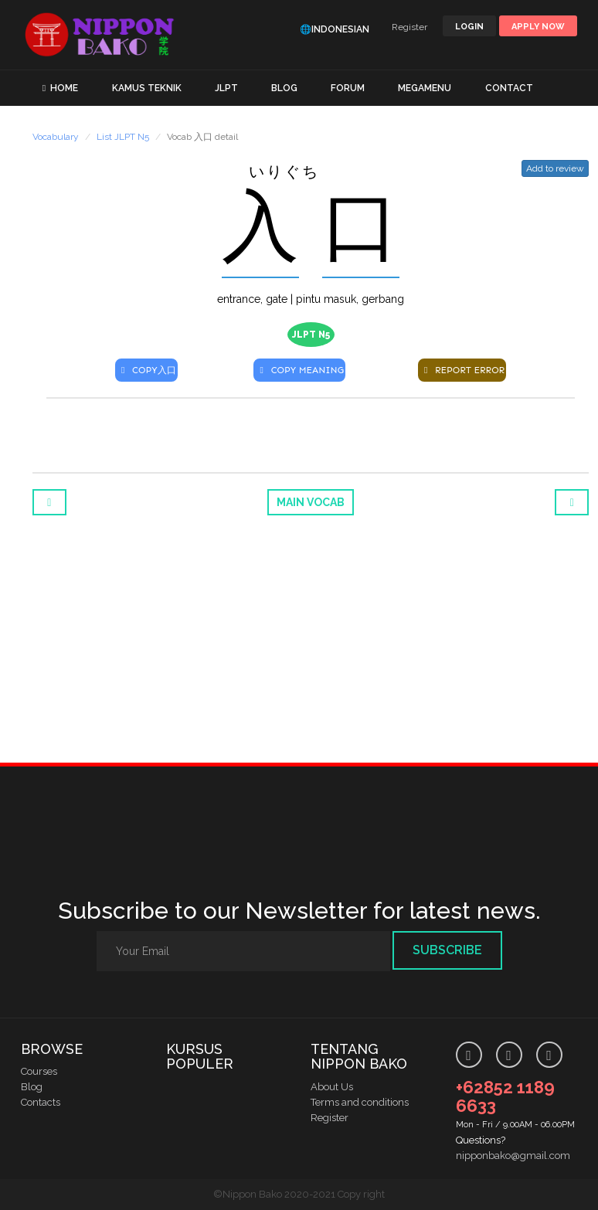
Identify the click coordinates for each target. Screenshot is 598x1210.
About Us (332, 1087)
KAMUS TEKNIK (147, 88)
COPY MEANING (299, 370)
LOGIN (469, 27)
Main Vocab (311, 502)
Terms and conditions (360, 1102)
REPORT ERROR (462, 370)
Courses (39, 1071)
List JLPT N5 (123, 136)
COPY (146, 370)
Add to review (555, 168)
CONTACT (509, 88)
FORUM (348, 88)
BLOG (284, 88)
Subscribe (447, 950)
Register (409, 27)
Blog (31, 1087)
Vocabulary (55, 136)
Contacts (40, 1102)
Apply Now (538, 27)
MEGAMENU (424, 88)
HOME (64, 88)
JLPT (226, 88)
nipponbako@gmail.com (513, 1155)
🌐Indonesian (334, 29)
